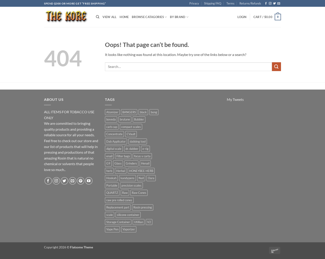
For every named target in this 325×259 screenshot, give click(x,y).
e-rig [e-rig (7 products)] (145, 148)
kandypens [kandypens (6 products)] (128, 178)
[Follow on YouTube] (89, 181)
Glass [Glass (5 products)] (118, 163)
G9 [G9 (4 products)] (108, 163)
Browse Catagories (149, 17)
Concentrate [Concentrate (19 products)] (114, 134)
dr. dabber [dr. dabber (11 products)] (131, 148)
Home (124, 17)
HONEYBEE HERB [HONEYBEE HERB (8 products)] (141, 171)
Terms (230, 3)
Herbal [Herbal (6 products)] (120, 171)
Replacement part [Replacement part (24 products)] (117, 207)
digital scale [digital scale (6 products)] (113, 148)
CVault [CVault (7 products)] (131, 134)
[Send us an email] (278, 3)
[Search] (97, 17)
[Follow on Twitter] (274, 3)
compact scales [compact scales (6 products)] (131, 127)
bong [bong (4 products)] (154, 112)
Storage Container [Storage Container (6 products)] (118, 222)
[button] (241, 16)
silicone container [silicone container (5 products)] (128, 215)
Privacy (194, 3)
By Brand (179, 17)
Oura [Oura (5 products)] (151, 178)
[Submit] (276, 66)
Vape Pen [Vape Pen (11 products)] (112, 229)
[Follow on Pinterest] (80, 181)
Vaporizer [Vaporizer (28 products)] (129, 229)
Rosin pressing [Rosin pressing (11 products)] (142, 207)
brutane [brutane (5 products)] (125, 119)
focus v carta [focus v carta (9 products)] (142, 156)
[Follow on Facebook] (266, 3)
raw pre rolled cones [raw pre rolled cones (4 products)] (119, 200)
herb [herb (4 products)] (109, 171)
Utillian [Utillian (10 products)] (138, 222)
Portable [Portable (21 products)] (111, 185)
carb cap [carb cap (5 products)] (111, 127)
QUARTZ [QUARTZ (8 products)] (112, 192)
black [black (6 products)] (143, 112)
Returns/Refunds (250, 3)
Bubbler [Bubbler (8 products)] (139, 119)
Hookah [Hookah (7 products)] (111, 178)
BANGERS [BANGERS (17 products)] (129, 112)
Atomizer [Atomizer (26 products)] (112, 112)
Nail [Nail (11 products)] (141, 178)
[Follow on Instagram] (270, 3)
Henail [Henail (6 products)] (145, 163)
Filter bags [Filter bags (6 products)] (123, 156)
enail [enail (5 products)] (109, 156)
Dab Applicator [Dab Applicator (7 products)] (116, 141)
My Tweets (235, 99)
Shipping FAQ (212, 3)
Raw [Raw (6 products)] (125, 192)
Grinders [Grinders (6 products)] (131, 163)
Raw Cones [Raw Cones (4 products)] (139, 192)
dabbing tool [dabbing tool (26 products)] (138, 141)
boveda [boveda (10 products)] (111, 119)
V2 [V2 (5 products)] (149, 222)
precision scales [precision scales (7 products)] (131, 185)
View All (109, 17)
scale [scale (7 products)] (109, 215)
